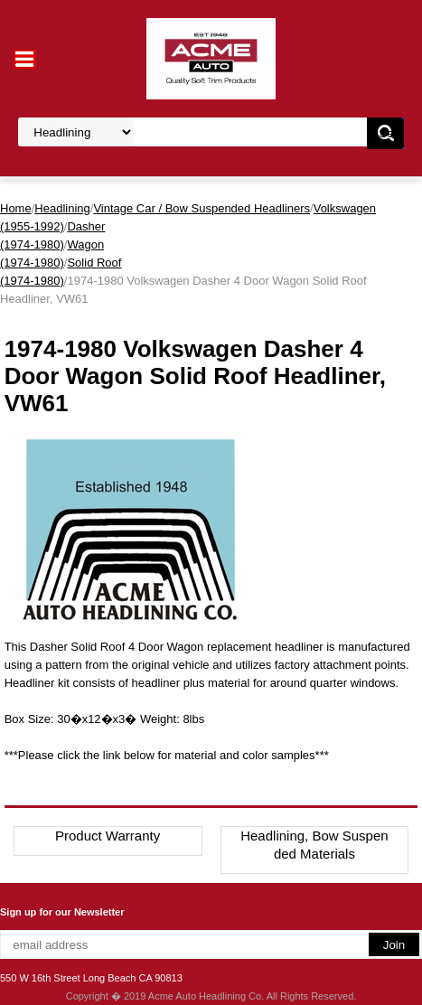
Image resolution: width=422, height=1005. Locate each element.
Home (16, 208)
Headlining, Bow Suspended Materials (314, 844)
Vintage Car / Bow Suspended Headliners (201, 208)
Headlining (61, 208)
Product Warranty (107, 835)
